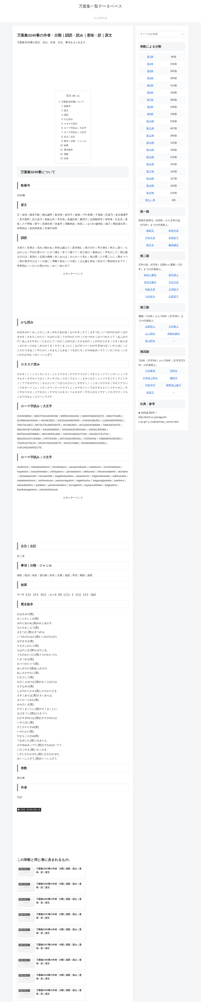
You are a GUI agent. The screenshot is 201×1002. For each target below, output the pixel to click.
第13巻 (150, 142)
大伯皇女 (150, 296)
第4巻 (150, 78)
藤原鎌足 (174, 245)
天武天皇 (174, 282)
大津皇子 (174, 289)
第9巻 (150, 114)
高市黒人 (174, 275)
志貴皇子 (174, 296)
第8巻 (150, 107)
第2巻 (150, 64)
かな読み (68, 120)
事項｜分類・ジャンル (75, 142)
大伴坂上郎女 (150, 378)
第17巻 (150, 171)
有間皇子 (174, 238)
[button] (182, 34)
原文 (66, 111)
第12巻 (150, 135)
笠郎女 (173, 371)
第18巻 (150, 178)
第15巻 (150, 157)
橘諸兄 (173, 378)
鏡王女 (150, 245)
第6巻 (150, 92)
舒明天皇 (174, 230)
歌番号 (67, 106)
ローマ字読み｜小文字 (75, 133)
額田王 (150, 230)
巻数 (66, 156)
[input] (161, 34)
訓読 (66, 115)
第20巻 (150, 193)
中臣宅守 (150, 385)
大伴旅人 (174, 326)
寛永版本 (68, 151)
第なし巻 (150, 200)
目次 (68, 95)
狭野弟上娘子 (173, 385)
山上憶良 (150, 333)
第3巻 (150, 71)
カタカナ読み (70, 124)
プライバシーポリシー (176, 993)
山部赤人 (150, 326)
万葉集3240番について (72, 102)
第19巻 (150, 185)
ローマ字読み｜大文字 (75, 129)
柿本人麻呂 (150, 275)
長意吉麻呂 (150, 282)
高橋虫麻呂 (173, 333)
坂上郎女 (150, 341)
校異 (66, 147)
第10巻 (150, 121)
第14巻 (150, 150)
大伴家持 (150, 371)
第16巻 (150, 164)
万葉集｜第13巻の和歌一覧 (29, 812)
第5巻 (150, 85)
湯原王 (150, 392)
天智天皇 (150, 238)
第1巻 (150, 56)
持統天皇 (150, 289)
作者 (66, 160)
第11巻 (150, 128)
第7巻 (150, 99)
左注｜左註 (69, 138)
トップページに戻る (154, 993)
